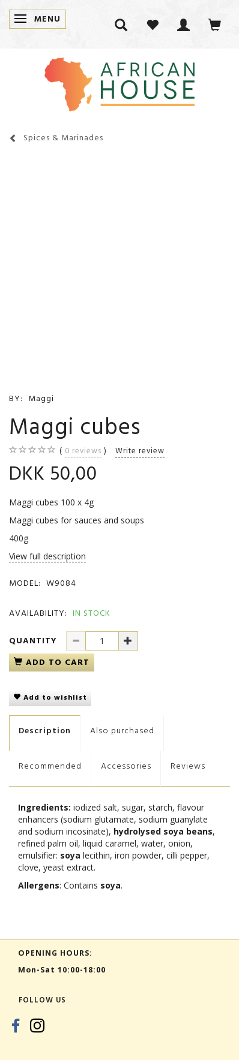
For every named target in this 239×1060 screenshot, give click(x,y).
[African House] (119, 82)
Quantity (34, 641)
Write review (140, 451)
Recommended (50, 766)
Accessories (126, 766)
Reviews (188, 766)
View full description (47, 556)
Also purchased (122, 730)
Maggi (41, 398)
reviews (83, 451)
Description (45, 730)
